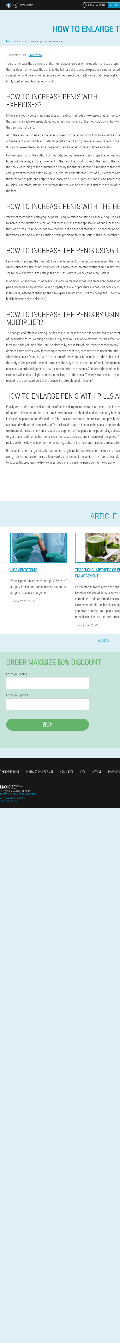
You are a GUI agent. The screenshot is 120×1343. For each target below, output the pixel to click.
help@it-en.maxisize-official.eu (17, 791)
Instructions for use (39, 771)
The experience (9, 771)
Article (96, 771)
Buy (47, 724)
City (82, 771)
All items (103, 640)
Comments (66, 771)
